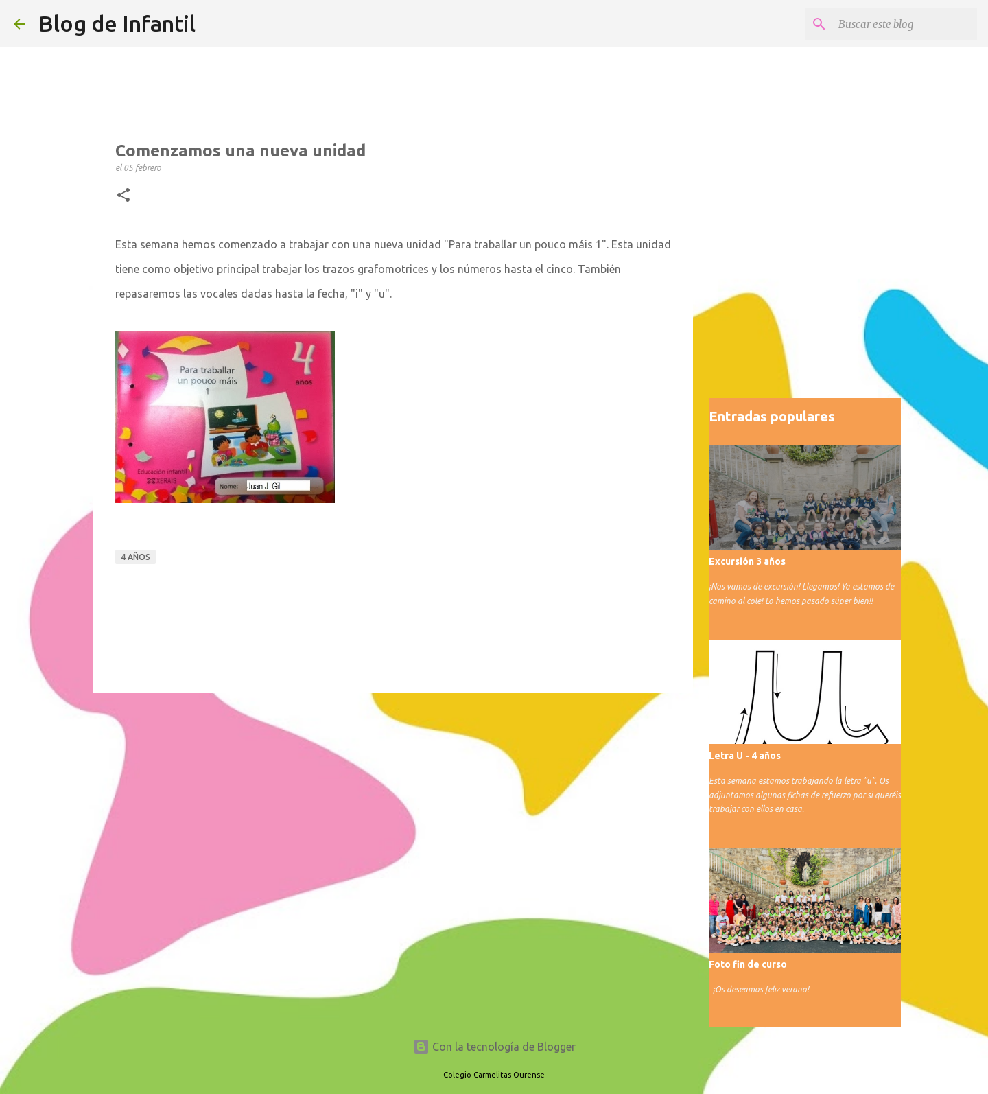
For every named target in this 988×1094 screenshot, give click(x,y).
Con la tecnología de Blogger (494, 1046)
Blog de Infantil (117, 23)
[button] (123, 196)
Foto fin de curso (748, 964)
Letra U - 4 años (745, 755)
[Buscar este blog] (905, 24)
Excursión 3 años (747, 561)
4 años (135, 556)
